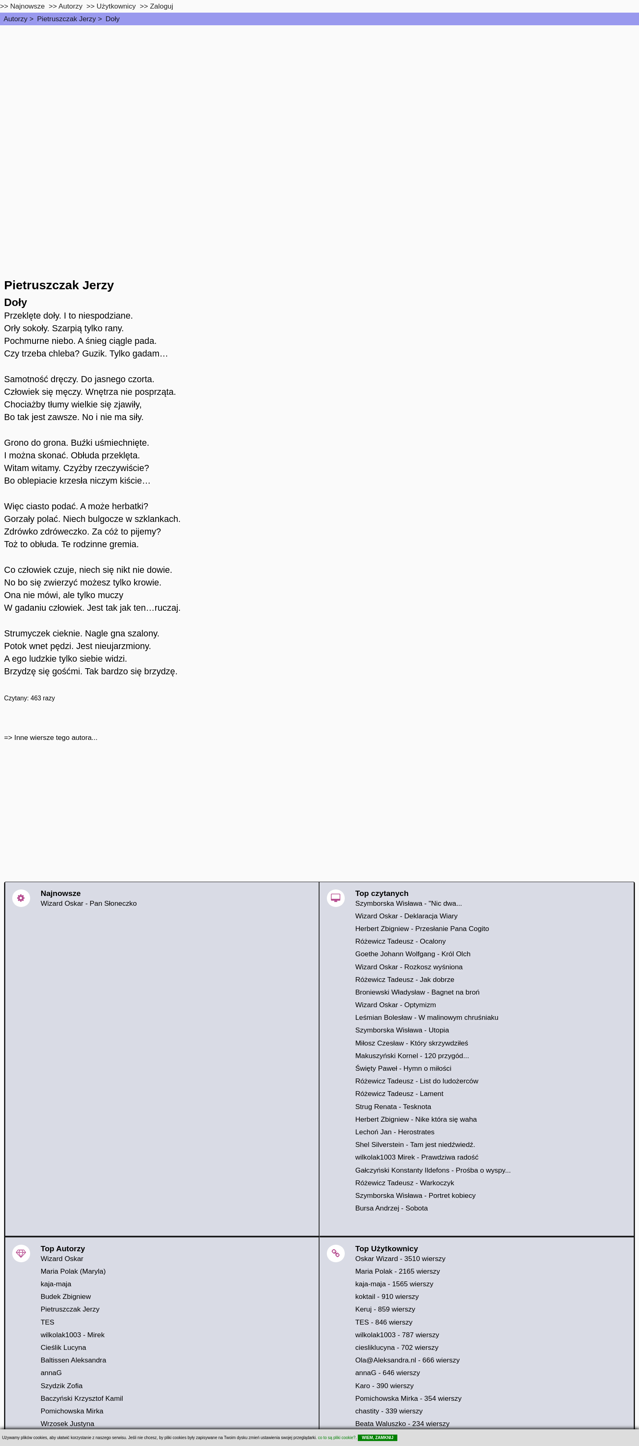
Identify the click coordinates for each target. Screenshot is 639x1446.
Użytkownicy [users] (116, 6)
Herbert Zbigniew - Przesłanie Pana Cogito (422, 928)
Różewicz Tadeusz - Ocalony (400, 941)
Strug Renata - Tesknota (393, 1107)
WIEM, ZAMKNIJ (377, 1437)
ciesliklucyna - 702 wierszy (396, 1347)
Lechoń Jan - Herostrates (395, 1132)
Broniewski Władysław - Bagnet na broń (417, 992)
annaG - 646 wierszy (387, 1373)
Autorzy (16, 19)
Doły (113, 19)
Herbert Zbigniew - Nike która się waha (416, 1119)
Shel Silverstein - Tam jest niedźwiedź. (415, 1144)
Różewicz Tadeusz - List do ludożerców (416, 1081)
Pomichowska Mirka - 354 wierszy (408, 1398)
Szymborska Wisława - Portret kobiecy (415, 1195)
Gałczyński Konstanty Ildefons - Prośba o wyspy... (433, 1170)
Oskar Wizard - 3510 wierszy (400, 1259)
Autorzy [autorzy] (71, 6)
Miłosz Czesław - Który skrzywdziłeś (411, 1043)
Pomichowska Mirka (72, 1411)
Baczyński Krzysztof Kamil (82, 1398)
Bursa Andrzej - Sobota (391, 1208)
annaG (51, 1373)
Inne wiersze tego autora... (55, 737)
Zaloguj (161, 6)
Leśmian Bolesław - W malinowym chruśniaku (427, 1017)
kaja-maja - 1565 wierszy (394, 1284)
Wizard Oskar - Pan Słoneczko (89, 903)
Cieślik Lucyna (63, 1347)
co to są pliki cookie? (336, 1437)
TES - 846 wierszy (384, 1322)
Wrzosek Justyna (68, 1424)
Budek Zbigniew (66, 1296)
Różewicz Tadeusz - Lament (399, 1093)
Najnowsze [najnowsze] (27, 6)
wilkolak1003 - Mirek (73, 1335)
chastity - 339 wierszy (389, 1411)
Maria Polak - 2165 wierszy (397, 1271)
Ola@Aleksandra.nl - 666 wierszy (407, 1360)
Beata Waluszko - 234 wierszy (402, 1424)
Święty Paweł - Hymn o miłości (403, 1068)
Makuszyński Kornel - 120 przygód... (412, 1056)
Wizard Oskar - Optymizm (395, 1005)
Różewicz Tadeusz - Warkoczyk (404, 1183)
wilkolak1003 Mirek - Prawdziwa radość (416, 1157)
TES (48, 1322)
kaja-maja (56, 1284)
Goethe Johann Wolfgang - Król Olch (413, 954)
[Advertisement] (319, 86)
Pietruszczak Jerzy (66, 19)
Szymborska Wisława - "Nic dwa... (408, 903)
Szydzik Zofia (62, 1386)
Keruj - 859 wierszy (385, 1309)
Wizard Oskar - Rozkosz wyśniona (409, 967)
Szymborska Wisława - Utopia (402, 1030)
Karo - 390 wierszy (384, 1386)
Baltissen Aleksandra (73, 1360)
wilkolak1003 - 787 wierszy (397, 1335)
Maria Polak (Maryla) (73, 1271)
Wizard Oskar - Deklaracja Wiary (406, 916)
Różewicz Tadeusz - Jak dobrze (404, 979)
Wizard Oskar (62, 1259)
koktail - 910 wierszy (387, 1296)
